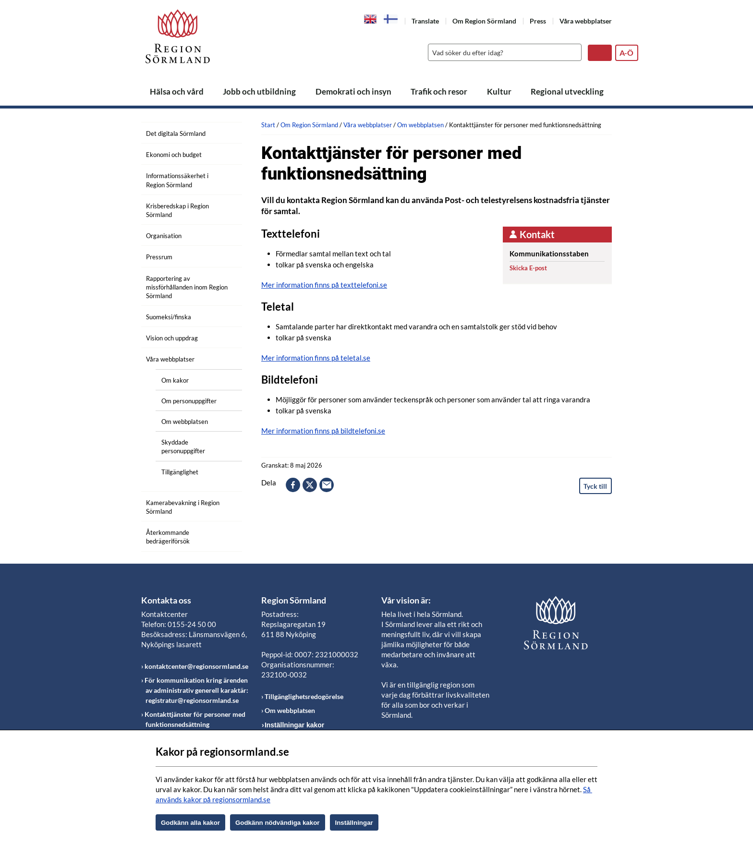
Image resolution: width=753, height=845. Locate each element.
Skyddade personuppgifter (183, 446)
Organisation (164, 236)
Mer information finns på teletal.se (315, 357)
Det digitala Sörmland (176, 133)
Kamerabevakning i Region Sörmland (182, 507)
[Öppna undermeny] (227, 132)
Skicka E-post (528, 268)
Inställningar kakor (294, 725)
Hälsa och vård (177, 91)
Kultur (499, 91)
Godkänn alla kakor (190, 822)
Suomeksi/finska (168, 317)
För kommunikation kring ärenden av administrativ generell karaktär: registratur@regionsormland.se (196, 690)
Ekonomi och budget (174, 154)
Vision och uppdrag (172, 338)
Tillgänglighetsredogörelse (304, 696)
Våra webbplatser (585, 21)
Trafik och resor (439, 91)
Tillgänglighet (179, 472)
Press (538, 21)
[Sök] (502, 52)
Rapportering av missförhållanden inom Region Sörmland (187, 287)
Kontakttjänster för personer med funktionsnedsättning (195, 719)
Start (268, 125)
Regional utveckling (567, 91)
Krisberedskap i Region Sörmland (177, 210)
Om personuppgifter (189, 401)
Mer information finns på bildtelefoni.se (323, 430)
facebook (293, 485)
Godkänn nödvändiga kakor (277, 822)
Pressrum (159, 257)
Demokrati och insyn (353, 91)
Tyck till (595, 486)
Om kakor (175, 380)
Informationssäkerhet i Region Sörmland (177, 180)
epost (326, 485)
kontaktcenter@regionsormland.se (196, 666)
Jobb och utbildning (259, 91)
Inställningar (354, 822)
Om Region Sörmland (484, 21)
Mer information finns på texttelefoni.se (324, 284)
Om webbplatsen (184, 421)
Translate (425, 21)
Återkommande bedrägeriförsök (168, 537)
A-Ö (626, 52)
